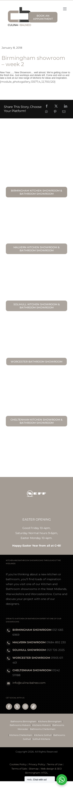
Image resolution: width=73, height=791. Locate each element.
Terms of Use (54, 764)
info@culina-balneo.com (29, 683)
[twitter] (17, 706)
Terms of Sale (19, 768)
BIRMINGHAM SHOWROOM (31, 630)
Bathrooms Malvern (20, 725)
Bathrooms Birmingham (23, 721)
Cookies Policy (18, 764)
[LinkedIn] (65, 106)
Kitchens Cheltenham (20, 735)
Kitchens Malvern (41, 725)
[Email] (63, 112)
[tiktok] (33, 706)
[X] (56, 106)
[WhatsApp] (46, 112)
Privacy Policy (37, 764)
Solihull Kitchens (41, 739)
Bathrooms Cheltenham (42, 729)
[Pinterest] (55, 112)
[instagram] (25, 706)
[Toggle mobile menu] (65, 9)
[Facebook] (46, 106)
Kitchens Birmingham (50, 721)
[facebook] (9, 706)
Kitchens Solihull (43, 735)
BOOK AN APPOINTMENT (43, 17)
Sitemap (34, 768)
